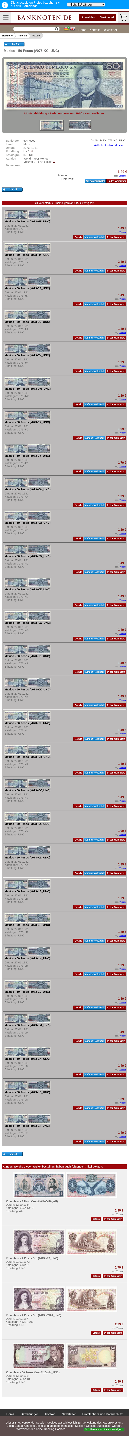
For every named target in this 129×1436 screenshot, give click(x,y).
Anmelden (88, 17)
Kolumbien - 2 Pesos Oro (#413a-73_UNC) (32, 1258)
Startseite (7, 35)
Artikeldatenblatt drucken (109, 145)
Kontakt (94, 30)
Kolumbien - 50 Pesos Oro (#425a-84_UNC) (33, 1372)
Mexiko (36, 35)
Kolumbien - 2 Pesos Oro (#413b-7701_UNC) (33, 1315)
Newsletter (110, 30)
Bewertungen (29, 1414)
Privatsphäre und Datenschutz (102, 1414)
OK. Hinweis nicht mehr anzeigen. (104, 1429)
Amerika (22, 35)
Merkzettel (107, 17)
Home (82, 30)
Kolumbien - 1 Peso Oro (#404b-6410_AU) (32, 1201)
